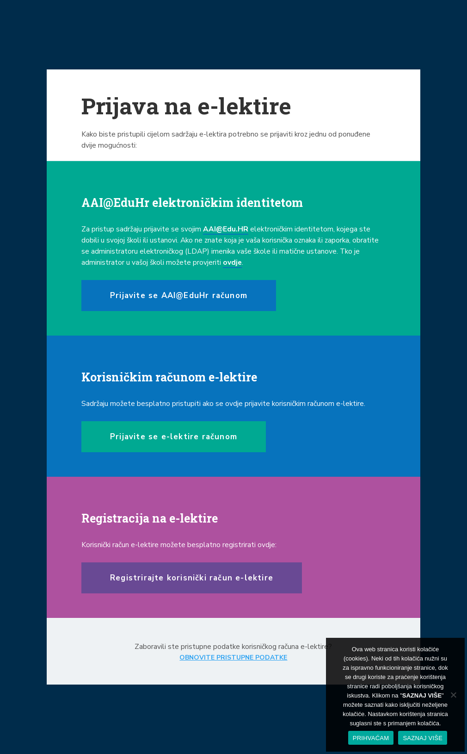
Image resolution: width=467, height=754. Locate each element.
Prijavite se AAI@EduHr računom (178, 295)
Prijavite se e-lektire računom (173, 436)
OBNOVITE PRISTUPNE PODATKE (233, 657)
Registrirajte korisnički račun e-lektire (191, 578)
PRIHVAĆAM (371, 738)
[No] (453, 694)
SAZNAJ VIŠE (422, 738)
